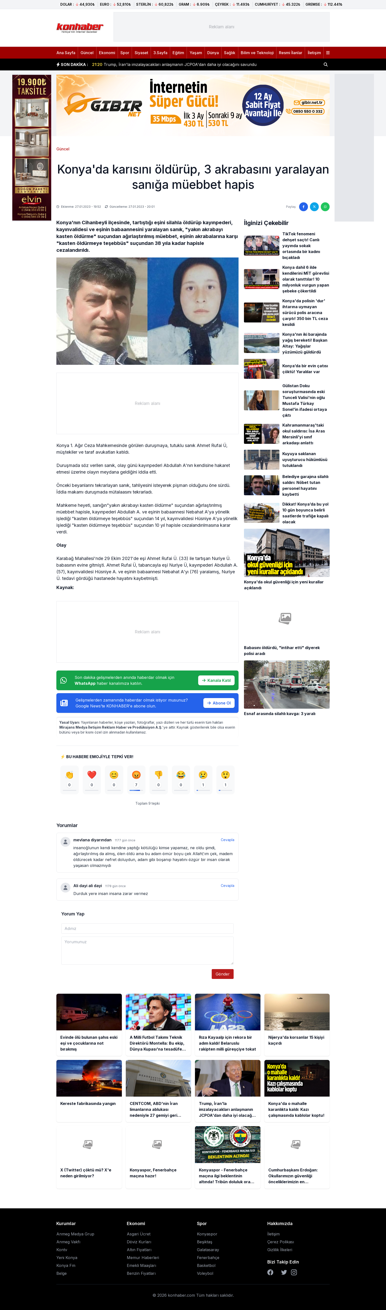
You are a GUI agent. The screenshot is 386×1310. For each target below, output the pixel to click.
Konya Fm (65, 1265)
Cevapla (227, 840)
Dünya (213, 52)
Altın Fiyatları (139, 1249)
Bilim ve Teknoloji (257, 52)
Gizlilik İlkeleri (279, 1249)
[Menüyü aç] (328, 53)
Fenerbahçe (208, 1257)
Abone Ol (219, 703)
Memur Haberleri (143, 1257)
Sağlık (229, 52)
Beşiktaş (204, 1241)
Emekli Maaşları (141, 1265)
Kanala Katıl (216, 680)
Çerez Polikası (280, 1241)
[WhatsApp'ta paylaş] (325, 206)
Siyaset (141, 52)
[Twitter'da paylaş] (314, 206)
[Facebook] (270, 1272)
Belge (61, 1273)
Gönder (223, 974)
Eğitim (178, 52)
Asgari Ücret (138, 1233)
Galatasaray (208, 1249)
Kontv (61, 1249)
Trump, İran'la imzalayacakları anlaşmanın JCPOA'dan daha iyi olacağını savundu (174, 64)
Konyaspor (207, 1233)
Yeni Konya (66, 1257)
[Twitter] (284, 1272)
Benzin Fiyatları (141, 1273)
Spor (124, 52)
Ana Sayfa (65, 52)
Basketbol (206, 1265)
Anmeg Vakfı (68, 1241)
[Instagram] (294, 1272)
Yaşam (196, 52)
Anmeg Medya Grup (75, 1233)
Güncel (87, 52)
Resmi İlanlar (290, 52)
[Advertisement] (354, 147)
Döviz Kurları (139, 1241)
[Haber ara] (326, 64)
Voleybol (205, 1273)
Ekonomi (107, 52)
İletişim (314, 52)
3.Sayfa (160, 52)
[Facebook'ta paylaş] (303, 206)
